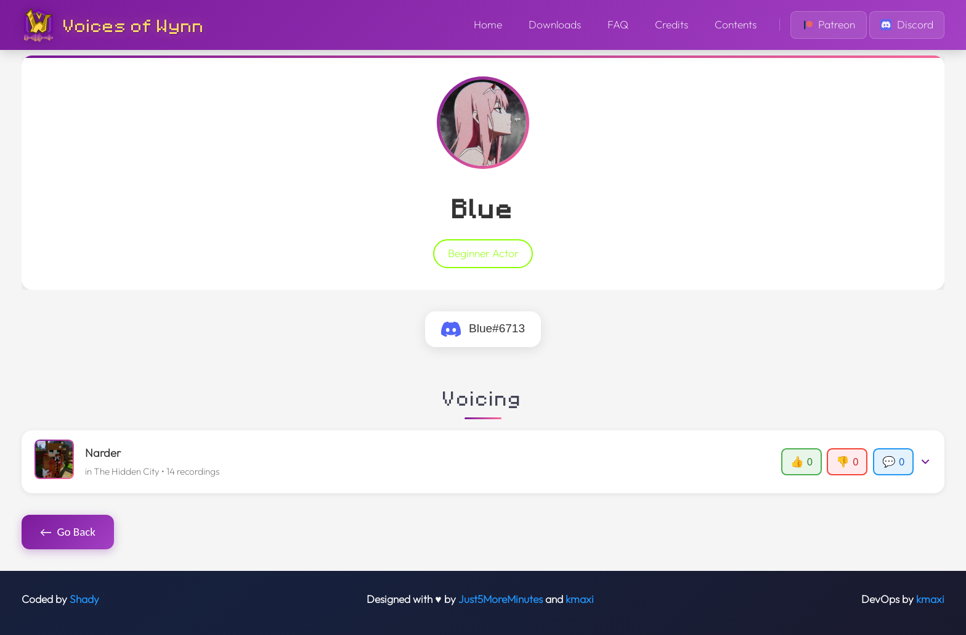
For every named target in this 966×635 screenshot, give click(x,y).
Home (488, 24)
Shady (84, 599)
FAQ (617, 24)
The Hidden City (127, 471)
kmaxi (580, 599)
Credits (671, 24)
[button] (483, 461)
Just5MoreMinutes (500, 599)
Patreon (829, 24)
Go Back (67, 532)
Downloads (555, 24)
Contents (736, 24)
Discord (906, 24)
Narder (103, 453)
